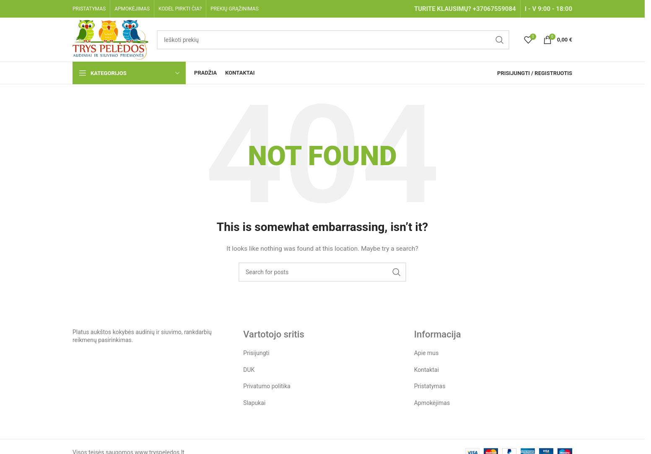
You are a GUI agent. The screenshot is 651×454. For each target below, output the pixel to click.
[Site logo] (110, 39)
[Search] (333, 39)
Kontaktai (426, 369)
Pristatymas (430, 386)
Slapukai (254, 403)
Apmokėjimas (432, 403)
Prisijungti (256, 353)
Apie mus (426, 353)
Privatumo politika (266, 386)
